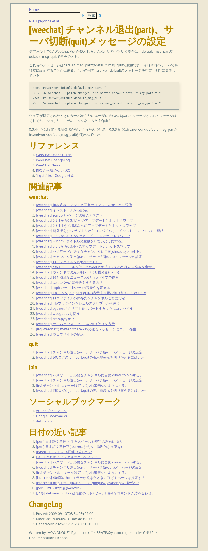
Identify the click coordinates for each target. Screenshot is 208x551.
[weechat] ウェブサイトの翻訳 (60, 334)
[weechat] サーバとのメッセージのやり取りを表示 (75, 324)
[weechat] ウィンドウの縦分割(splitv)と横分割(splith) (77, 272)
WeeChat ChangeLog (53, 160)
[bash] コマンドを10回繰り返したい (64, 451)
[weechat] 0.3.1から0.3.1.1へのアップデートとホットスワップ (84, 220)
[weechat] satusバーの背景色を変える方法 (69, 282)
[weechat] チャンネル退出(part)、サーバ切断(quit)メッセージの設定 (89, 256)
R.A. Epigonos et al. (44, 21)
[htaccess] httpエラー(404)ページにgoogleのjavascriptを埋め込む (87, 482)
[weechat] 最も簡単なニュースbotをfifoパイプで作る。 (79, 277)
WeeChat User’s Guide (54, 154)
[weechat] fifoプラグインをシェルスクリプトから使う (78, 303)
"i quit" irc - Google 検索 (55, 175)
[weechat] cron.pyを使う (55, 318)
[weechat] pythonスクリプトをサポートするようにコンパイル (84, 308)
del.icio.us (44, 421)
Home (34, 9)
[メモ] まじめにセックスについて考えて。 (68, 457)
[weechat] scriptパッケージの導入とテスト (69, 215)
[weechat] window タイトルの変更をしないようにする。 (80, 241)
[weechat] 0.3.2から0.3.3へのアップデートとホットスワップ (83, 236)
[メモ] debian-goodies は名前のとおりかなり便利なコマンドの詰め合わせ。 (95, 493)
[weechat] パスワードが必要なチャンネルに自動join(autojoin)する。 (89, 251)
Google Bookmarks (51, 416)
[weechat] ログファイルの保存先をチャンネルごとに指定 (80, 298)
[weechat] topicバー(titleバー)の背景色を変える (73, 287)
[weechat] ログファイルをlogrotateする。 (69, 261)
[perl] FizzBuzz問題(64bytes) (58, 488)
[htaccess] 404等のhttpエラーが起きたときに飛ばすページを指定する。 (92, 477)
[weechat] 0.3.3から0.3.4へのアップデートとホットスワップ (83, 246)
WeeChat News (48, 165)
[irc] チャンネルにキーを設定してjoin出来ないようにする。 (82, 385)
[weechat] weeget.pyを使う (58, 313)
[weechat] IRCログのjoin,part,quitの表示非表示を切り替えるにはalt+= (91, 292)
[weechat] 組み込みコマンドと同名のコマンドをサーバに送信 (84, 205)
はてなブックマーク (51, 410)
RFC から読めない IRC (53, 170)
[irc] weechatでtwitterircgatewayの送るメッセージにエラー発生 (86, 329)
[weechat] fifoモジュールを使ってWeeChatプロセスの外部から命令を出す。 (95, 267)
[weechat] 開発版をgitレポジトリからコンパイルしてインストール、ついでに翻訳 (100, 230)
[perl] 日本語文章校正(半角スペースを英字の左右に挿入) (79, 441)
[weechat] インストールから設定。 (63, 210)
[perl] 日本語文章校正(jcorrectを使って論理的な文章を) (79, 446)
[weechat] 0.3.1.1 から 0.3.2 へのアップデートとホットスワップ (86, 225)
